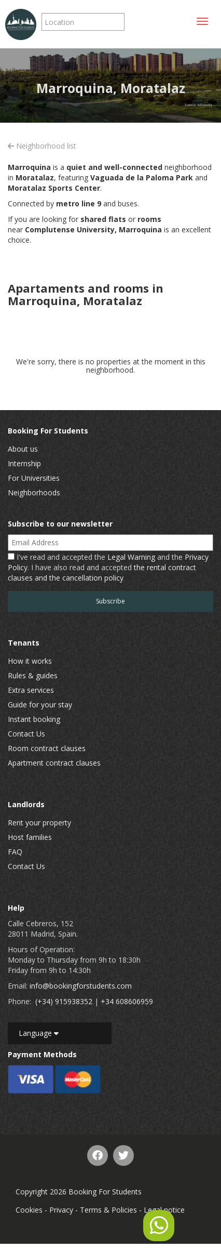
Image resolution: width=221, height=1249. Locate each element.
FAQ (15, 852)
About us (23, 449)
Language (39, 1033)
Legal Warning (131, 557)
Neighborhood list (42, 146)
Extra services (31, 690)
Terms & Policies (108, 1210)
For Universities (34, 478)
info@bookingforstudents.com (81, 986)
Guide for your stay (40, 704)
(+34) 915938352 (63, 1001)
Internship (24, 463)
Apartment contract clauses (54, 763)
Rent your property (39, 822)
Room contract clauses (47, 748)
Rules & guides (33, 675)
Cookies (29, 1210)
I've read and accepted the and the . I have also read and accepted (108, 567)
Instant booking (34, 719)
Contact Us (26, 734)
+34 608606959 (127, 1001)
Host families (30, 837)
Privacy (61, 1210)
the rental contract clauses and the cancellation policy (102, 572)
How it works (30, 661)
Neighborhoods (34, 492)
